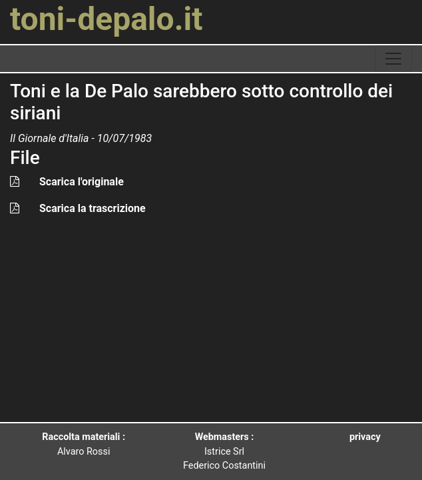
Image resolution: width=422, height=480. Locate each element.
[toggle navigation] (393, 58)
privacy (365, 437)
